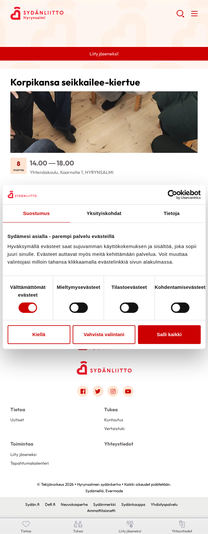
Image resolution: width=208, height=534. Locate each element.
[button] (180, 16)
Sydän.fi (32, 504)
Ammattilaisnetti (101, 510)
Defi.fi (50, 504)
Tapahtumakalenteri (29, 463)
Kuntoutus (113, 419)
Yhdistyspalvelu (164, 504)
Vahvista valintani (104, 334)
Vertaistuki (114, 428)
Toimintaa (21, 444)
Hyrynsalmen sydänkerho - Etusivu (62, 13)
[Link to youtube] (128, 391)
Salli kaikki (169, 334)
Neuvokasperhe (74, 504)
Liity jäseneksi (23, 454)
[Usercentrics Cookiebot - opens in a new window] (172, 194)
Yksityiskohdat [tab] (104, 213)
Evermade (114, 490)
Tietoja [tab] (172, 213)
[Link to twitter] (98, 391)
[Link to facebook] (82, 391)
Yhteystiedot (118, 444)
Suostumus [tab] (36, 213)
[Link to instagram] (112, 391)
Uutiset (17, 419)
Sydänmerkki (104, 504)
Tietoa (17, 409)
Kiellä (38, 334)
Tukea (111, 409)
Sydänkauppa (133, 504)
